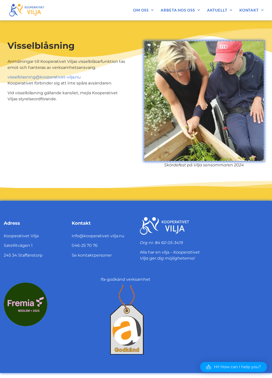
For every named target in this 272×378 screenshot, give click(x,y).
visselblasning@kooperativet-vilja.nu (44, 77)
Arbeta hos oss (180, 10)
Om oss (143, 10)
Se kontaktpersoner (92, 255)
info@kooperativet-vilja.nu (98, 235)
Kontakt (251, 10)
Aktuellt (219, 10)
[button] (233, 367)
